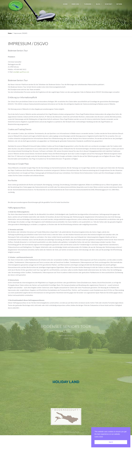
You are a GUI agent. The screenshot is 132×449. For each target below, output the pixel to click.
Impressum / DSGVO (66, 335)
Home (65, 4)
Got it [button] (111, 442)
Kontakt (108, 4)
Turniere (87, 4)
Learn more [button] (99, 436)
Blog (98, 4)
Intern (119, 4)
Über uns (75, 4)
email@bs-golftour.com (21, 72)
